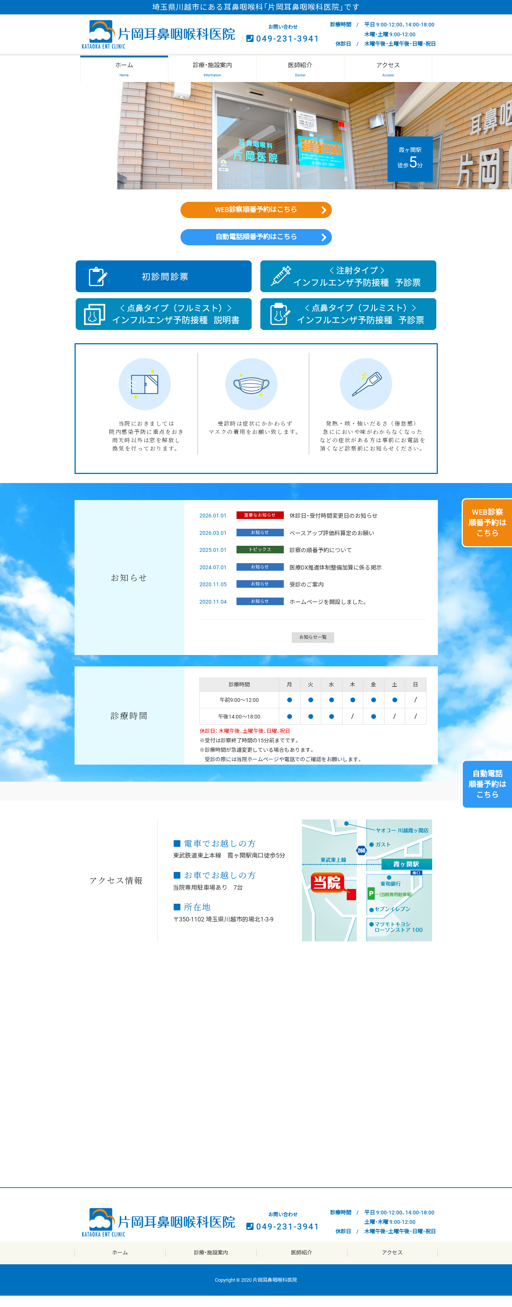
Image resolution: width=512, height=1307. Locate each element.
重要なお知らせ (259, 526)
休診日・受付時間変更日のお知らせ (332, 527)
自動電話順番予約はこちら (256, 245)
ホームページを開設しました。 (327, 613)
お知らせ (259, 544)
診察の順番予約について (319, 561)
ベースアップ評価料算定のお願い (330, 544)
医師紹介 (301, 1264)
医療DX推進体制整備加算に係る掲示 (334, 579)
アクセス (392, 1264)
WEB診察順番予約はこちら (256, 212)
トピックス (259, 561)
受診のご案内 (305, 596)
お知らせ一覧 (313, 648)
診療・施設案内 (211, 1264)
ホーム (120, 1264)
